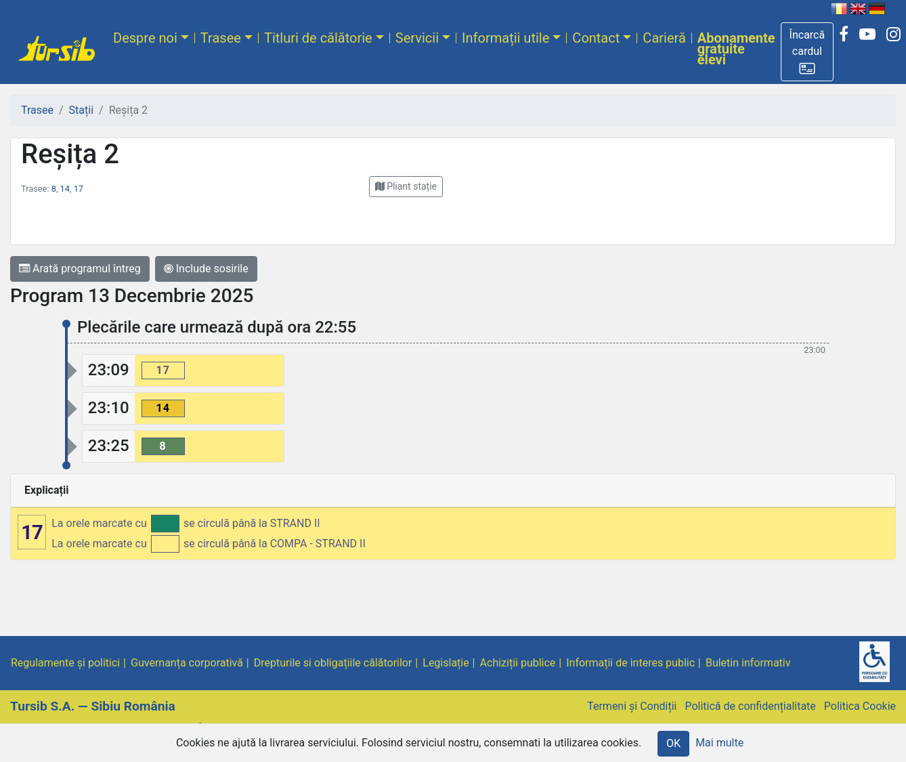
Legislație (446, 662)
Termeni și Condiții (631, 706)
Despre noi (145, 38)
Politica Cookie (860, 706)
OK (673, 743)
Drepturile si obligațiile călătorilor (333, 662)
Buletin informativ (748, 662)
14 (65, 189)
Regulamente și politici (65, 662)
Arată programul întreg (80, 268)
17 (78, 189)
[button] (807, 51)
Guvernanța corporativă (187, 662)
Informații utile (505, 38)
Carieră (664, 38)
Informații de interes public (630, 662)
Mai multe (719, 742)
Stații (81, 110)
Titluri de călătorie (318, 38)
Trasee (220, 38)
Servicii (417, 38)
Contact (596, 38)
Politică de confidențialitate (750, 706)
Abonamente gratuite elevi (736, 49)
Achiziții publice (518, 662)
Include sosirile (206, 268)
